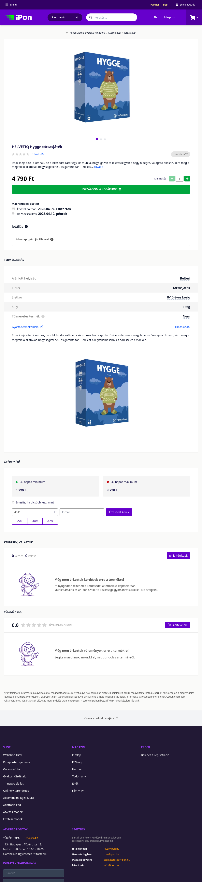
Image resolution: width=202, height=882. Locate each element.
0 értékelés (38, 154)
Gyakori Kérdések (14, 776)
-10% (35, 521)
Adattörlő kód (12, 805)
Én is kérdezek (178, 555)
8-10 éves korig (178, 297)
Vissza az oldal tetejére (101, 718)
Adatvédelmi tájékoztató (19, 798)
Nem (186, 316)
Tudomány (79, 776)
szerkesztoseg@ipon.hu (117, 859)
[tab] (97, 139)
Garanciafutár (12, 769)
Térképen (30, 838)
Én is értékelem (178, 625)
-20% (50, 521)
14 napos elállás (13, 783)
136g (186, 307)
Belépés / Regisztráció (155, 755)
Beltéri (185, 278)
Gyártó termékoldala (27, 327)
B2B (165, 4)
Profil (146, 747)
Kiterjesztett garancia (17, 762)
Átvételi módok (13, 812)
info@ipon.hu (111, 865)
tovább (98, 167)
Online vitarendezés (16, 790)
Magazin (169, 17)
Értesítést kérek (119, 512)
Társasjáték (129, 32)
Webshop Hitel (12, 755)
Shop (157, 17)
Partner (155, 4)
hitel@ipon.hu (111, 848)
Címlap (76, 755)
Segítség (78, 829)
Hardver (77, 769)
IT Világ (76, 762)
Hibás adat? (182, 327)
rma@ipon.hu (111, 854)
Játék (75, 783)
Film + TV (78, 790)
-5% (19, 521)
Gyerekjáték (113, 32)
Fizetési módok (12, 819)
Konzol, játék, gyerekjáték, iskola (86, 32)
